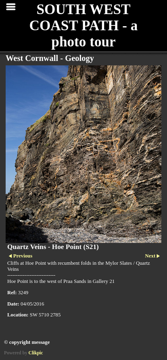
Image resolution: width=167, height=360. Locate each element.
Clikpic (36, 352)
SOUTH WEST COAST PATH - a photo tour (83, 26)
